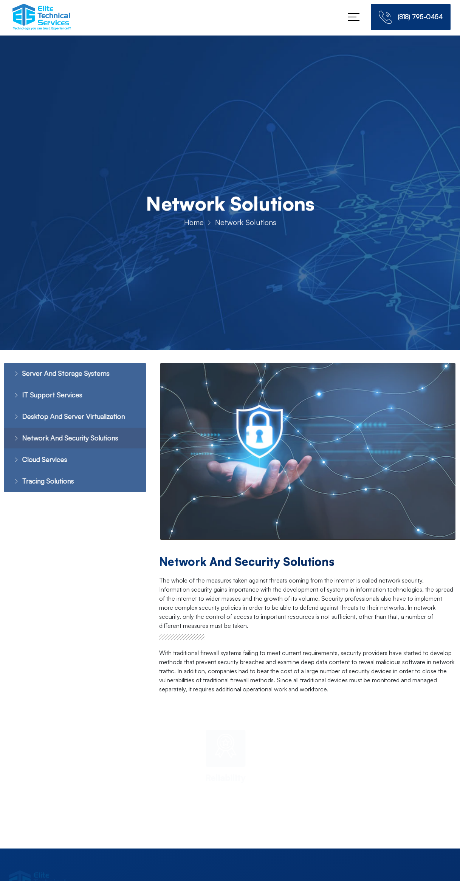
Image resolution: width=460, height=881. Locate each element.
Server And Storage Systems (56, 373)
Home (194, 224)
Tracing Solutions (39, 483)
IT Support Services (43, 395)
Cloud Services (35, 461)
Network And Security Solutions (62, 439)
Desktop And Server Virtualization (65, 417)
